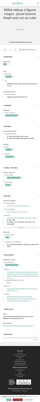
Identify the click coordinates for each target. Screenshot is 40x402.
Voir (20, 227)
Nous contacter (20, 359)
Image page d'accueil (20, 363)
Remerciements (20, 356)
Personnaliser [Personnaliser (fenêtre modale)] (29, 399)
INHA (20, 371)
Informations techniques (20, 354)
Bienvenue (20, 353)
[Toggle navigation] (38, 3)
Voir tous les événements (9, 337)
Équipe (20, 373)
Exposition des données (20, 361)
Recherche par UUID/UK (20, 364)
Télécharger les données (27, 49)
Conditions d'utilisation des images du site (19, 42)
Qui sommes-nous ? (20, 369)
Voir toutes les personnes (23, 337)
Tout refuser (18, 399)
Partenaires (20, 376)
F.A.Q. (20, 358)
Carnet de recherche (20, 374)
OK (9, 399)
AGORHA (17, 3)
